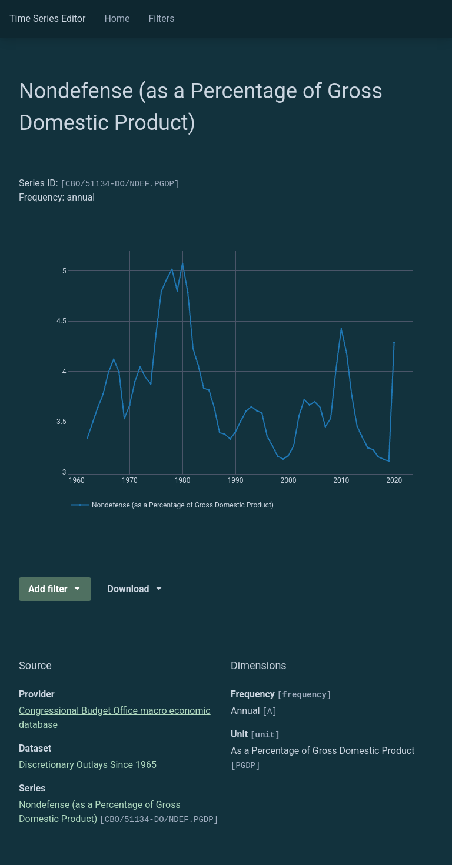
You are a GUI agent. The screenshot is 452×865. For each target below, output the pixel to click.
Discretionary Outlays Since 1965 (88, 764)
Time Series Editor (47, 18)
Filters (161, 18)
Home (116, 18)
